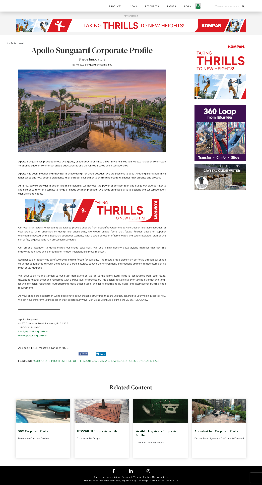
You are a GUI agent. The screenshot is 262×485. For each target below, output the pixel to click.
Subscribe (99, 477)
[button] (198, 7)
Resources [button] (152, 6)
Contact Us (149, 477)
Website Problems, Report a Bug (118, 480)
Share (100, 354)
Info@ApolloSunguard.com (33, 331)
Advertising (113, 477)
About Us (162, 477)
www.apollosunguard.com (33, 335)
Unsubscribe (91, 480)
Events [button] (171, 6)
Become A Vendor (131, 477)
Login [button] (187, 6)
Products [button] (115, 6)
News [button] (133, 6)
